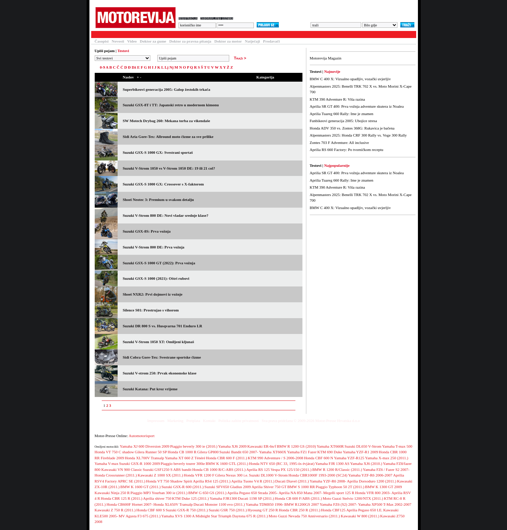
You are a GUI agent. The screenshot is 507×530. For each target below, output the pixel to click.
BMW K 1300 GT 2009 (383, 487)
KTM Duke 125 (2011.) (190, 498)
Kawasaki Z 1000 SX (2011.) (160, 475)
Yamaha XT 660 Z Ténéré (185, 458)
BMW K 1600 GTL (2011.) (227, 463)
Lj (166, 67)
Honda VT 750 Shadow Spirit (169, 481)
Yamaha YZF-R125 (349, 458)
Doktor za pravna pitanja (190, 41)
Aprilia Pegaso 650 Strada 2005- (252, 493)
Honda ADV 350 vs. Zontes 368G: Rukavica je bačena (352, 128)
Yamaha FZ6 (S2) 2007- (338, 504)
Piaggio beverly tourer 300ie (183, 463)
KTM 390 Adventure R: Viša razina (337, 99)
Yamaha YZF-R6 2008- (328, 481)
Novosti (118, 41)
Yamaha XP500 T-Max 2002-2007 (384, 504)
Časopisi (102, 41)
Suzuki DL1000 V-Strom (268, 475)
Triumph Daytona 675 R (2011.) (243, 516)
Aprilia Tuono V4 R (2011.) (253, 481)
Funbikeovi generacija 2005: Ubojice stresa (343, 121)
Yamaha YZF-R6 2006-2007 (370, 475)
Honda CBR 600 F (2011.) (226, 458)
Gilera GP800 (208, 452)
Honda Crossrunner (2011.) (116, 475)
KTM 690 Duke (329, 452)
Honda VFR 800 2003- (373, 493)
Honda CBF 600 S (150, 510)
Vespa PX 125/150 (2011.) (290, 469)
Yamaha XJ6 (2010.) (366, 463)
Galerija (207, 34)
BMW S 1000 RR (301, 487)
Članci (122, 34)
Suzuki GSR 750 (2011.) (228, 510)
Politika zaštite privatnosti (238, 420)
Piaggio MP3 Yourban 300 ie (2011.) (159, 493)
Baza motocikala (153, 34)
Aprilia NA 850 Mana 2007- (300, 493)
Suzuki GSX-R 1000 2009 (139, 463)
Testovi (99, 34)
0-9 (102, 67)
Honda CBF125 (333, 510)
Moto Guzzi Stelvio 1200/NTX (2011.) (353, 498)
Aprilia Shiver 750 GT (269, 487)
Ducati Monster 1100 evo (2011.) (219, 504)
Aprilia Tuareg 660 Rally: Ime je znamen (342, 114)
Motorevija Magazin (326, 58)
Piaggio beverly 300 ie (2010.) (193, 446)
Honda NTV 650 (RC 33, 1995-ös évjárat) (281, 463)
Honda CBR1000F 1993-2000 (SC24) (317, 475)
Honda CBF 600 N (318, 458)
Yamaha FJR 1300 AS (332, 463)
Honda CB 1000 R (182, 452)
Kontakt (209, 420)
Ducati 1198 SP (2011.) (256, 498)
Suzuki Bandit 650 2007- (238, 452)
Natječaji (252, 41)
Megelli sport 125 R (338, 493)
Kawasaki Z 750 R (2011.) (115, 510)
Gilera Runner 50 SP (151, 452)
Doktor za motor (228, 41)
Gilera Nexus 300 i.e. (231, 475)
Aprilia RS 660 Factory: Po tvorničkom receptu (346, 149)
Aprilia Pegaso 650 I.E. (364, 510)
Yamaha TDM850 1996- (264, 504)
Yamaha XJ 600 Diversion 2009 (144, 446)
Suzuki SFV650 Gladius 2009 (228, 487)
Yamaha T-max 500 (397, 446)
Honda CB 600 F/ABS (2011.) (298, 498)
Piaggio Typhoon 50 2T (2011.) (340, 487)
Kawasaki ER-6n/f (262, 446)
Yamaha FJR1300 (223, 498)
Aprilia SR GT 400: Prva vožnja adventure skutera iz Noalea (357, 106)
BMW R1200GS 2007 (301, 504)
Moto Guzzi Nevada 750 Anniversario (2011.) (304, 516)
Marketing (175, 420)
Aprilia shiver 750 (157, 498)
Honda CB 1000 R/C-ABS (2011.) (218, 469)
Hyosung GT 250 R (263, 510)
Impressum (155, 420)
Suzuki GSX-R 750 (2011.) (187, 510)
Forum (184, 34)
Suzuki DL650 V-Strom (363, 446)
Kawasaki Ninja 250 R (112, 493)
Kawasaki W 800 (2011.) (360, 516)
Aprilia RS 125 (258, 469)
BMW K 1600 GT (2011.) (140, 487)
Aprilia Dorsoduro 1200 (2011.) (371, 481)
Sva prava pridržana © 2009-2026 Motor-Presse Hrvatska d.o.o (311, 420)
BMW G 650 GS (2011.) (207, 493)
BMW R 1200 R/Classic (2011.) (337, 469)
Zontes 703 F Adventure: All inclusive (339, 142)
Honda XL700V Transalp (144, 458)
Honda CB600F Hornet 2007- (129, 504)
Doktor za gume (153, 41)
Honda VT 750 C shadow (114, 452)
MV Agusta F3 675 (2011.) (140, 516)
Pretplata (193, 420)
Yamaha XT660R (330, 446)
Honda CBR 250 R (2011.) (299, 510)
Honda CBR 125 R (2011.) (121, 498)
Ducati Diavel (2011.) (292, 481)
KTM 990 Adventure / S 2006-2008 (275, 458)
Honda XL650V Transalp (173, 504)
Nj (171, 67)
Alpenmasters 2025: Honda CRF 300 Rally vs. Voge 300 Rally (358, 135)
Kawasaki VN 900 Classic (121, 469)
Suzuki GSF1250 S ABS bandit (167, 469)
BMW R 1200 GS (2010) (296, 446)
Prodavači (271, 41)
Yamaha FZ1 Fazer (302, 452)
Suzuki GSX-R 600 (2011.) (182, 487)
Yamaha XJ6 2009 (232, 446)
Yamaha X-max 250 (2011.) (386, 458)
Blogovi (232, 34)
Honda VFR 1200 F (199, 475)
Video (132, 41)
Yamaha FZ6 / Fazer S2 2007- (386, 469)
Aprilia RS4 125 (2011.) (212, 481)
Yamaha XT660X (272, 452)
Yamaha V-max (107, 463)
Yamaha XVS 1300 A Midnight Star (189, 516)
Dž (134, 67)
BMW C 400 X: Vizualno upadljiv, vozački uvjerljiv (350, 79)
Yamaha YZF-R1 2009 (360, 452)
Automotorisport (142, 436)
